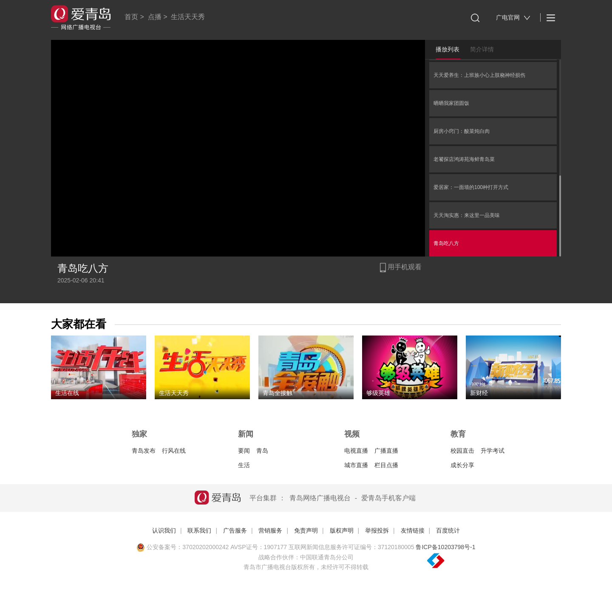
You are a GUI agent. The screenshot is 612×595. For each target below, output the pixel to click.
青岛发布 (144, 450)
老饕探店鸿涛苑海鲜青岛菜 (464, 159)
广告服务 (235, 530)
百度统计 (448, 530)
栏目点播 (386, 465)
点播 (155, 16)
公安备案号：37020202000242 (182, 547)
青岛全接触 (277, 392)
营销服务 (270, 530)
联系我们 (199, 530)
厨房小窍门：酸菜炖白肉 (462, 131)
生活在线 (67, 392)
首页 (131, 16)
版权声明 (342, 530)
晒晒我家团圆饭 (451, 103)
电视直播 (356, 450)
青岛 (262, 450)
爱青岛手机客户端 (388, 498)
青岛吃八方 (446, 243)
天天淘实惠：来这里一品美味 (467, 215)
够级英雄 (378, 392)
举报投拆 (377, 530)
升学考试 (492, 450)
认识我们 (164, 530)
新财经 (479, 392)
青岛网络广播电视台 (320, 498)
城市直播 (356, 465)
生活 (244, 465)
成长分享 (462, 465)
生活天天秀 (188, 16)
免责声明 (306, 530)
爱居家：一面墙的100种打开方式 (471, 187)
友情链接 (413, 530)
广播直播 (386, 450)
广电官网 (513, 17)
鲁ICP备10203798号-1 (445, 547)
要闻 (244, 450)
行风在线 (174, 450)
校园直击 (462, 450)
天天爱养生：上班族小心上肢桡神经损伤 (479, 75)
